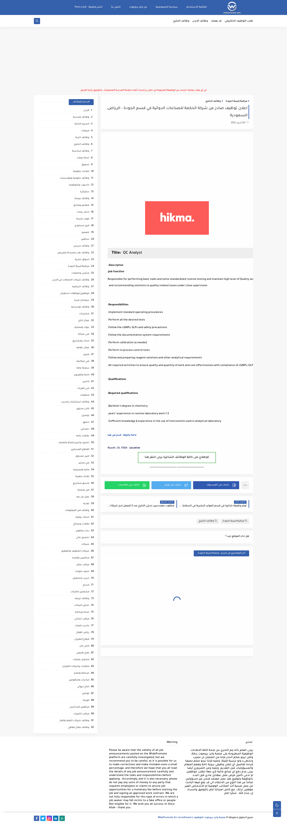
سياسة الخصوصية (167, 7)
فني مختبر (84, 463)
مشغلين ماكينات (80, 592)
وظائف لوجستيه (80, 307)
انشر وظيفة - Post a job (88, 7)
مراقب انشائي (81, 619)
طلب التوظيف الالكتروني (239, 21)
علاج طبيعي (82, 653)
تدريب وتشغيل (81, 578)
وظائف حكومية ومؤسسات (74, 178)
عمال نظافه (82, 348)
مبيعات (85, 131)
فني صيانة (83, 334)
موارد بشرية (82, 219)
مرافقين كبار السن (79, 707)
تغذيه (86, 504)
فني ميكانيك (82, 361)
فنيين (86, 354)
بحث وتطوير (82, 531)
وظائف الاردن (200, 21)
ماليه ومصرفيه (81, 470)
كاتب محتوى (82, 409)
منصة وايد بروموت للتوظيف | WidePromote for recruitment (192, 817)
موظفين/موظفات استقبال (74, 293)
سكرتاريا (84, 192)
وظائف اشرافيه (80, 287)
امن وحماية (83, 490)
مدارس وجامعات (80, 273)
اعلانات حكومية (81, 171)
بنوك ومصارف (81, 327)
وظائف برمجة (82, 198)
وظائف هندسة (81, 117)
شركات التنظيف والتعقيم (75, 551)
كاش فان (84, 646)
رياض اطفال (82, 632)
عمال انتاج (83, 320)
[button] (216, 485)
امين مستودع (82, 226)
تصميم (85, 232)
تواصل (85, 693)
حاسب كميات (82, 626)
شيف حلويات (82, 571)
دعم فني (85, 429)
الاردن (86, 110)
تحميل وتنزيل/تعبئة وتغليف (73, 443)
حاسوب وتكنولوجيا (79, 185)
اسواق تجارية (82, 259)
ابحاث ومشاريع (81, 341)
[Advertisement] (143, 58)
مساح (86, 585)
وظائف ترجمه (82, 598)
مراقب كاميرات (81, 714)
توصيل (85, 415)
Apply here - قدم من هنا (122, 435)
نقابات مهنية (82, 476)
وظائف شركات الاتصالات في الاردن (70, 280)
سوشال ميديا (81, 300)
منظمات (84, 395)
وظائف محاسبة (80, 151)
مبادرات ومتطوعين (79, 680)
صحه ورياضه (82, 612)
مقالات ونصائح (81, 524)
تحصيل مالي (82, 537)
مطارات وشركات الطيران (75, 666)
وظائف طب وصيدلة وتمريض (73, 253)
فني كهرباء (83, 388)
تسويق (85, 165)
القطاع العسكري (80, 449)
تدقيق (86, 422)
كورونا (86, 700)
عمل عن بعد (82, 497)
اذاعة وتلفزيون (81, 375)
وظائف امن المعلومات (77, 510)
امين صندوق (82, 456)
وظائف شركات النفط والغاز (74, 721)
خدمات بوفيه (82, 517)
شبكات (85, 544)
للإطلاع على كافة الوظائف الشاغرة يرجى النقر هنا (177, 457)
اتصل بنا (116, 7)
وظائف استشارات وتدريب (75, 402)
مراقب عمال (82, 565)
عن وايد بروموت (138, 7)
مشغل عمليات (81, 659)
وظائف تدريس (81, 246)
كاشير (86, 381)
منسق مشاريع (81, 483)
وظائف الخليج (181, 21)
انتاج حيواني (83, 687)
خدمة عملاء (83, 158)
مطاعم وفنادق (81, 205)
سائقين (85, 239)
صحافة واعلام (81, 673)
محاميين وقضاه (80, 558)
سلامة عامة (83, 368)
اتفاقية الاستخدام (196, 7)
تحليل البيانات (81, 605)
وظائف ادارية (82, 137)
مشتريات (84, 314)
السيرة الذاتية (82, 124)
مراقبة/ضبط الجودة (236, 101)
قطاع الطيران (81, 639)
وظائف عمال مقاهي (78, 727)
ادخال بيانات (83, 212)
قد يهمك (216, 21)
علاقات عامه (82, 436)
